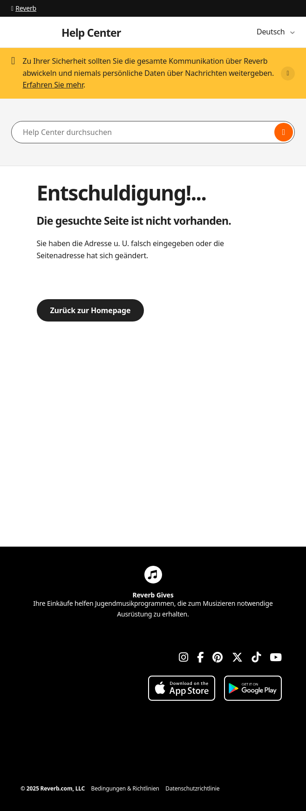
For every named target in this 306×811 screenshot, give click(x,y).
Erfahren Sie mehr (52, 85)
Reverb (23, 8)
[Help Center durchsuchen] (153, 132)
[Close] (288, 73)
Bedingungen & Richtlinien (125, 788)
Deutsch (271, 32)
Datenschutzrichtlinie (192, 788)
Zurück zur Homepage (90, 310)
